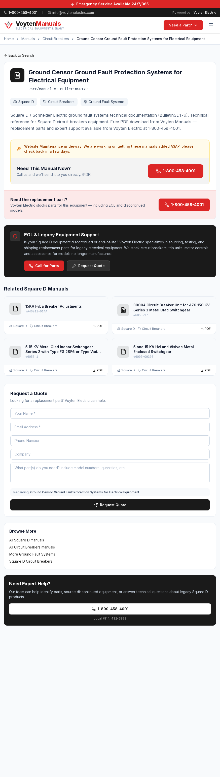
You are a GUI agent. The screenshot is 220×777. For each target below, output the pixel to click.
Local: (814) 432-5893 (110, 618)
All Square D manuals (26, 540)
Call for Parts (44, 266)
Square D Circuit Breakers (30, 561)
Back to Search (19, 55)
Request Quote (88, 266)
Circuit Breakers (56, 39)
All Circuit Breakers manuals (32, 547)
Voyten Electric (205, 12)
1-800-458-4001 (175, 171)
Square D (23, 102)
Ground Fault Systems (104, 102)
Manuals (28, 39)
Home (9, 39)
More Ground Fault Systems (32, 554)
